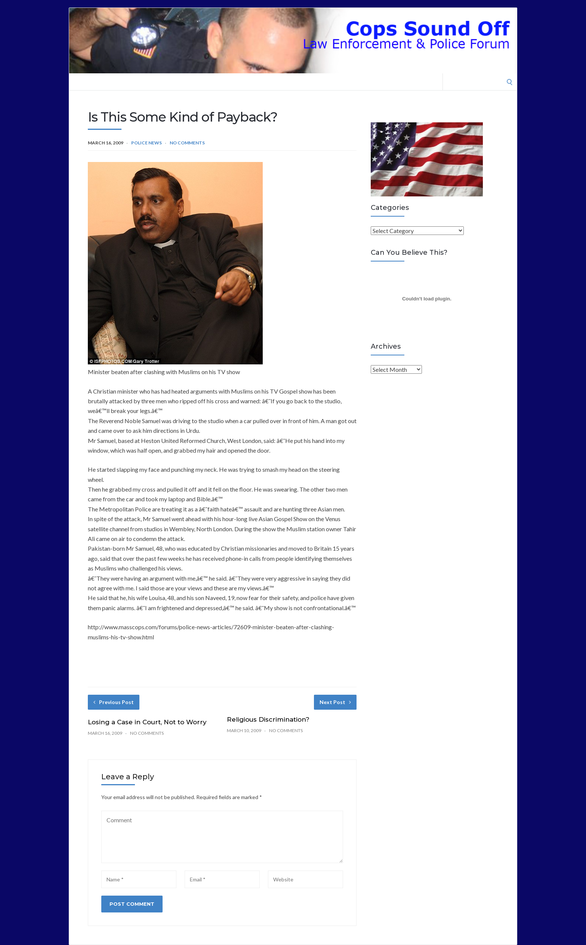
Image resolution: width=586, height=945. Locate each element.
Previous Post (113, 702)
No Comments (187, 143)
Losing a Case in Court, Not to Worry (147, 722)
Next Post (335, 702)
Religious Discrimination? (268, 719)
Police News (146, 143)
